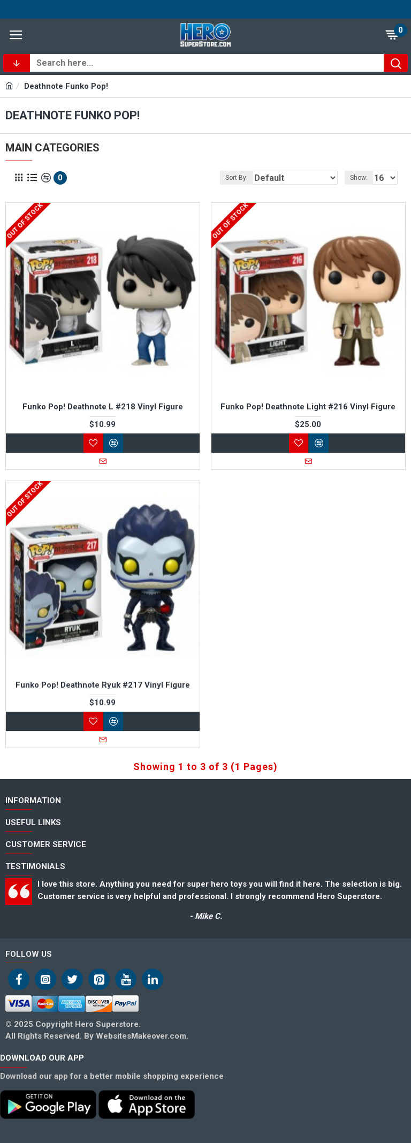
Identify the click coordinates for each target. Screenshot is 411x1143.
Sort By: (236, 177)
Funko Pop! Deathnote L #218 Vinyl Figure (102, 407)
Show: (359, 177)
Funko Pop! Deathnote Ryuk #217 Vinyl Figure (103, 685)
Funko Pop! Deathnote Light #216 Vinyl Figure (307, 407)
